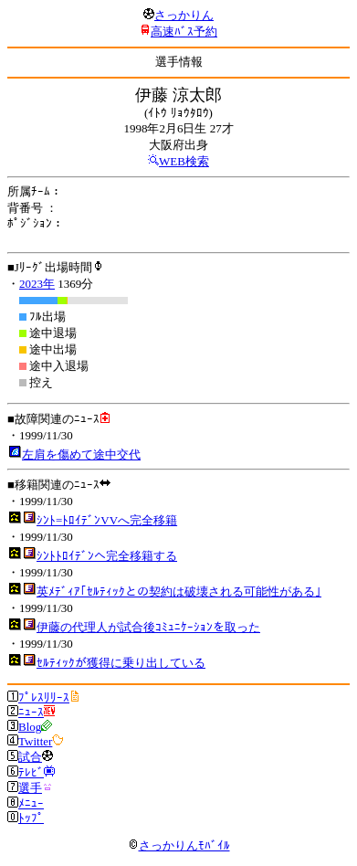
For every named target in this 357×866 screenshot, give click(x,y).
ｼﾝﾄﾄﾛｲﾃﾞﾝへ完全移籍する (107, 556)
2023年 (37, 283)
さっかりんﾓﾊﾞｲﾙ (179, 845)
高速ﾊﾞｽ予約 (184, 31)
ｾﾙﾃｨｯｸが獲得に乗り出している (121, 663)
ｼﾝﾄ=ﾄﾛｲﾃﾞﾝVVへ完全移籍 (107, 520)
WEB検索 (184, 161)
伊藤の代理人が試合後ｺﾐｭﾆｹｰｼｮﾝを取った (148, 627)
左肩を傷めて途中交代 (81, 454)
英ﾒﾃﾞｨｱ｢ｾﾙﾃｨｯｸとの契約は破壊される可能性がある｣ (179, 591)
